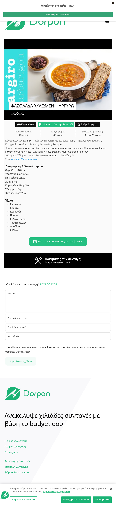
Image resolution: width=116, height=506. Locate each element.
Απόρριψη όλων (102, 499)
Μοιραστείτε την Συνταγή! (56, 124)
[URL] (58, 336)
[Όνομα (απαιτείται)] (58, 318)
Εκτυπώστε (25, 124)
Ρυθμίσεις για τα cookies (23, 499)
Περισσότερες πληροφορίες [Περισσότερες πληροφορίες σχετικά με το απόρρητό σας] (56, 491)
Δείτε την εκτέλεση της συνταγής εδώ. (57, 241)
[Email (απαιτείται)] (58, 327)
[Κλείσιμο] (111, 489)
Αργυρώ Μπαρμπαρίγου (24, 159)
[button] (12, 113)
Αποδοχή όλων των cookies (76, 499)
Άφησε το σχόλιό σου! (57, 262)
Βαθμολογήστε (87, 124)
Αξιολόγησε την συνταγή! (22, 284)
